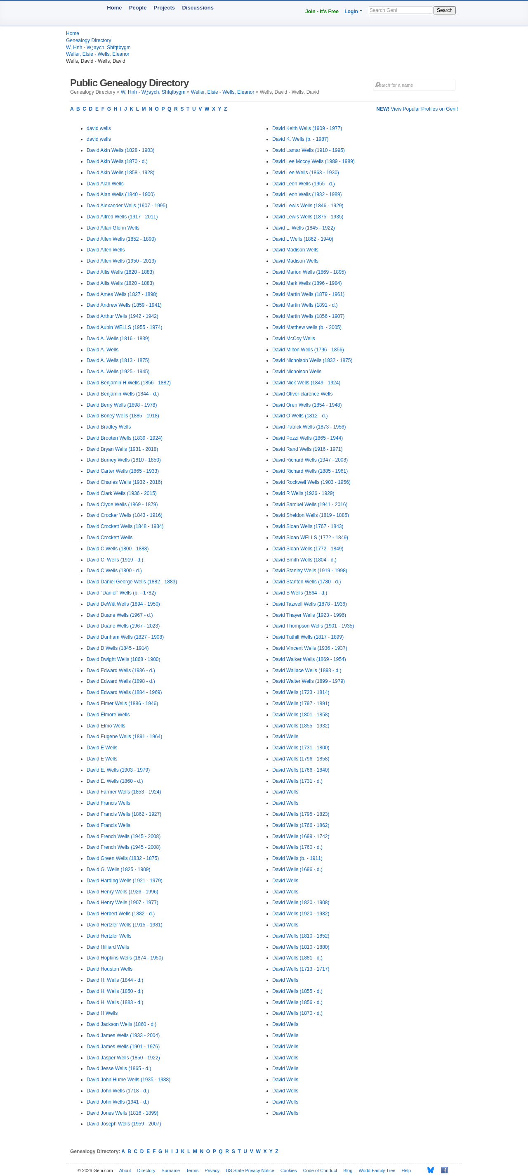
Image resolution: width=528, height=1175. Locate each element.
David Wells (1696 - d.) (297, 869)
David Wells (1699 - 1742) (301, 836)
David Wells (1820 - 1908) (301, 902)
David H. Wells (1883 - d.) (115, 1002)
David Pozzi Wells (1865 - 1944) (307, 438)
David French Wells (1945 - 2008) (123, 836)
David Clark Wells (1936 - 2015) (122, 493)
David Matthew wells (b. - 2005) (307, 327)
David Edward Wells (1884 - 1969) (124, 692)
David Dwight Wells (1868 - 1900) (123, 659)
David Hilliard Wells (108, 947)
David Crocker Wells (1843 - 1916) (125, 515)
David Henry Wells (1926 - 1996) (122, 892)
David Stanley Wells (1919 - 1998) (309, 570)
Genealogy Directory (88, 40)
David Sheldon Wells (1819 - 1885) (310, 515)
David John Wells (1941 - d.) (118, 1102)
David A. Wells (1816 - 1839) (118, 338)
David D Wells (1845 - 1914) (118, 648)
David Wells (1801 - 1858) (301, 715)
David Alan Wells (105, 184)
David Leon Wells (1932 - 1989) (307, 194)
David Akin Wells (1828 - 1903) (121, 150)
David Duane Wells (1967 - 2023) (123, 626)
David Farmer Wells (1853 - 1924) (124, 792)
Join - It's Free (322, 11)
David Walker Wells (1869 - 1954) (309, 659)
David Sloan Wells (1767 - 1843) (308, 526)
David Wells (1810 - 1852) (301, 936)
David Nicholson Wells (296, 371)
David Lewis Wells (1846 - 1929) (308, 205)
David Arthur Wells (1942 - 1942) (122, 316)
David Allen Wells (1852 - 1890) (121, 239)
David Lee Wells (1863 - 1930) (305, 172)
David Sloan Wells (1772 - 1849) (308, 549)
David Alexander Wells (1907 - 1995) (127, 205)
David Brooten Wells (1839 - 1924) (125, 438)
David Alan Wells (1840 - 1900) (121, 194)
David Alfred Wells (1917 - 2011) (122, 217)
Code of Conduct (320, 1170)
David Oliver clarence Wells (302, 394)
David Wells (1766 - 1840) (301, 770)
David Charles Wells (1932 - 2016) (124, 482)
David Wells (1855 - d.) (297, 991)
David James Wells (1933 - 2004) (123, 1035)
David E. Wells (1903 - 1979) (118, 770)
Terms (192, 1170)
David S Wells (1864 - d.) (299, 593)
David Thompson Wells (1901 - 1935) (313, 626)
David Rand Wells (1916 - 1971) (307, 449)
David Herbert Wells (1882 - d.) (121, 914)
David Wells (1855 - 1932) (301, 726)
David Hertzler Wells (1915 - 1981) (125, 925)
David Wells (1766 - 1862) (301, 825)
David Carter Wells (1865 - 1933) (123, 471)
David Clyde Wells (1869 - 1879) (122, 504)
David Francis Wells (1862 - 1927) (124, 814)
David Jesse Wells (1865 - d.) (119, 1068)
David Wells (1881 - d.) (297, 958)
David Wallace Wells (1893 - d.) (306, 670)
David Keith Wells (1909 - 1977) (307, 128)
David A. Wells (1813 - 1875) (118, 360)
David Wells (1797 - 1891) (301, 703)
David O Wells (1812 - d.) (300, 416)
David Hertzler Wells (109, 936)
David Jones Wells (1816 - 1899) (122, 1113)
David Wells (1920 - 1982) (301, 914)
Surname (171, 1170)
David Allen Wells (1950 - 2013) (121, 261)
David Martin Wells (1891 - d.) (305, 305)
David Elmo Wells (106, 726)
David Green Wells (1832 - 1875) (123, 858)
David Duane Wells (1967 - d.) (120, 615)
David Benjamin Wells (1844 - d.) (123, 394)
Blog (347, 1170)
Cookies (288, 1170)
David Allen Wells (106, 250)
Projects (164, 8)
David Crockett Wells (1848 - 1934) (125, 526)
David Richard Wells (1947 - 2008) (310, 460)
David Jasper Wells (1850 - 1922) (123, 1058)
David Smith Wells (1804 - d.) (304, 560)
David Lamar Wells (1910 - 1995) (308, 150)
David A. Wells (102, 350)
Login (351, 11)
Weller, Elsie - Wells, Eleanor (98, 54)
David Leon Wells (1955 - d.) (303, 184)
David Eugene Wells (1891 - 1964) (124, 736)
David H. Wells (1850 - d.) (115, 991)
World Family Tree (376, 1170)
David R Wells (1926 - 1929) (303, 493)
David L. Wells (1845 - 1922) (303, 228)
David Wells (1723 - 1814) (301, 692)
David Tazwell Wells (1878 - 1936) (309, 604)
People (138, 8)
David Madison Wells (295, 250)
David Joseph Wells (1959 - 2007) (124, 1124)
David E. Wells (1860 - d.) (115, 781)
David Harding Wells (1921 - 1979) (125, 881)
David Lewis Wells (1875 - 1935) (308, 217)
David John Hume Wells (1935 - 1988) (128, 1080)
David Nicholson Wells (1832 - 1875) (312, 360)
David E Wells (102, 748)
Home (114, 8)
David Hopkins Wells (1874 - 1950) (125, 958)
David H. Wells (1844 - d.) (115, 980)
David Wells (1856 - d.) (297, 1002)
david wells (99, 128)
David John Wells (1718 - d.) (118, 1091)
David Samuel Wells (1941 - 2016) (310, 504)
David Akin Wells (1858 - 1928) (121, 172)
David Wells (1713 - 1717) (301, 969)
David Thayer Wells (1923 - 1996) (309, 615)
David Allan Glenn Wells (113, 228)
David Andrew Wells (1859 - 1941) (124, 305)
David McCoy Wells (293, 338)
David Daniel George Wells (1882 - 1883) (132, 582)
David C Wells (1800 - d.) (114, 570)
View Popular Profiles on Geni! (417, 109)
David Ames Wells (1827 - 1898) (122, 294)
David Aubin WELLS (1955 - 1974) (124, 327)
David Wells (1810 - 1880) (301, 947)
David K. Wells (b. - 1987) (300, 139)
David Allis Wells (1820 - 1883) (120, 272)
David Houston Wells (109, 969)
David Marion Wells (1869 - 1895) (309, 272)
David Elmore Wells (108, 715)
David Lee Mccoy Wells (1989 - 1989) (313, 161)
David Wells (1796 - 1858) (301, 759)
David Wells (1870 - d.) (297, 1013)
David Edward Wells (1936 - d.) (121, 670)
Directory (146, 1170)
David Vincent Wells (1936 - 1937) (309, 648)
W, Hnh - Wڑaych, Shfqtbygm (98, 47)
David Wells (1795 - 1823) (301, 814)
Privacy (212, 1170)
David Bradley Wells (109, 427)
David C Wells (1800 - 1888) (118, 549)
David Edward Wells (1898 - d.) (121, 681)
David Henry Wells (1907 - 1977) (122, 902)
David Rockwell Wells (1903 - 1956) (311, 482)
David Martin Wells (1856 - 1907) (308, 316)
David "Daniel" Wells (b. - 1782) (121, 593)
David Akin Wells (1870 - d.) (117, 161)
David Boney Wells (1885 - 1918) (123, 416)
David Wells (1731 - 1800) (301, 748)
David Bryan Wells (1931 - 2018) (122, 449)
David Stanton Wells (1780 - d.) (306, 582)
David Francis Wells (108, 803)
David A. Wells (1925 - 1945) (118, 371)
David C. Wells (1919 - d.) (115, 560)
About (125, 1170)
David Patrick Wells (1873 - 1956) (309, 427)
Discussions (198, 8)
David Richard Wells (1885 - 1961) (310, 471)
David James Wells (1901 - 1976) (123, 1046)
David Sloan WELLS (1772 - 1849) (310, 537)
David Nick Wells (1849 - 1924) (306, 383)
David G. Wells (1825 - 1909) (119, 869)
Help (406, 1170)
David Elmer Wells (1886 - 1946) (122, 703)
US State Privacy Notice (250, 1170)
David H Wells (102, 1013)
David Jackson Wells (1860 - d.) (121, 1024)
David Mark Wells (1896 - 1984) (307, 283)
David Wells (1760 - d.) (297, 847)
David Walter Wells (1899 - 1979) (308, 681)
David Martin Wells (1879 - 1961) (308, 294)
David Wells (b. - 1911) (297, 858)
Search (445, 10)
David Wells (285, 736)
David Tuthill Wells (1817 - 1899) (308, 637)
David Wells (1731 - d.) (297, 781)
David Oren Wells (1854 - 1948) (307, 405)
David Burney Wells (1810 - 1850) (124, 460)
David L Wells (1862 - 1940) (302, 239)
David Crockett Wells (109, 537)
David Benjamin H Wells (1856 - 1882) (129, 383)
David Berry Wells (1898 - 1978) (122, 405)
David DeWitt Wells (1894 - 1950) (123, 604)
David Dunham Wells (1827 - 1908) (125, 637)
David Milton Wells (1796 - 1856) (308, 350)
